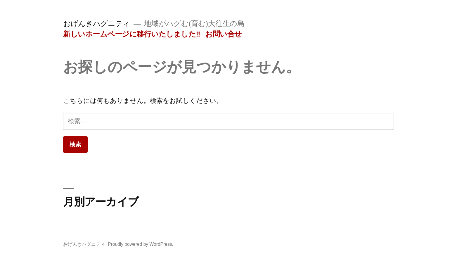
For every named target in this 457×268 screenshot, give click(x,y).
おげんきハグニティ (96, 23)
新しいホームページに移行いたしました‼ (131, 34)
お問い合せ (223, 34)
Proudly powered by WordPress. (140, 244)
